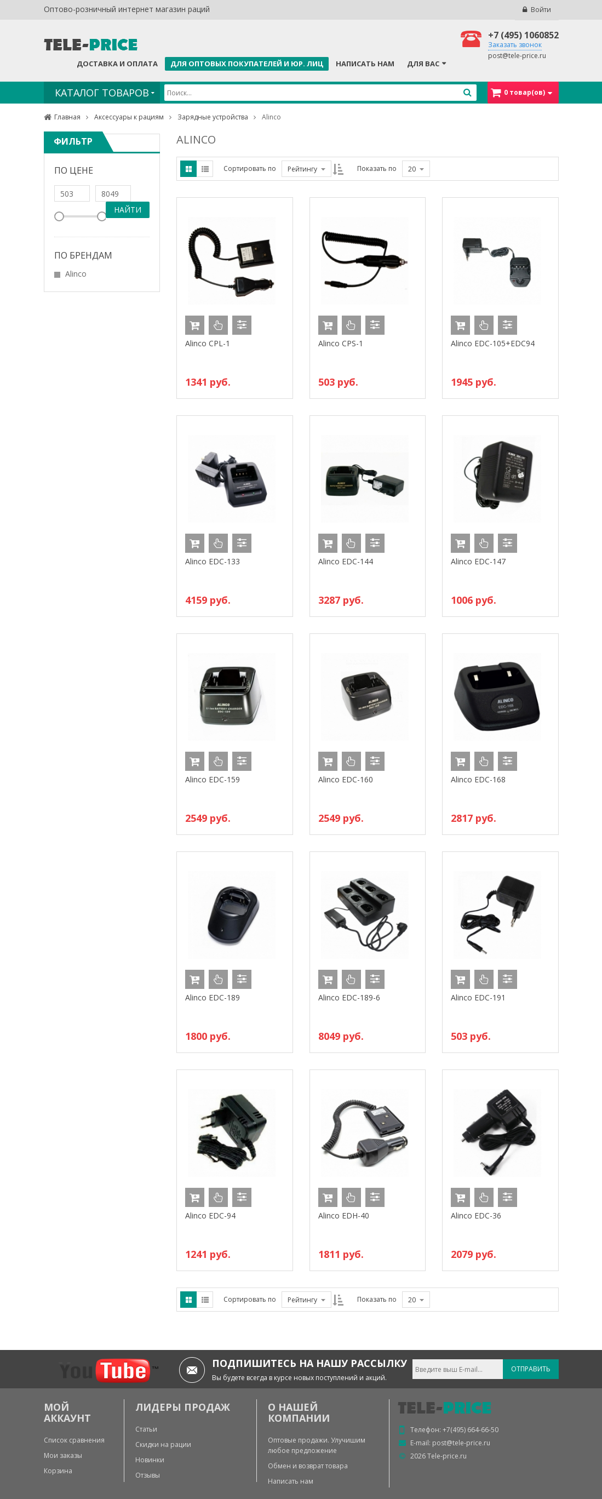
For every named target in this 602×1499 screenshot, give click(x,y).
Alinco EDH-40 (343, 1215)
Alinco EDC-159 (212, 779)
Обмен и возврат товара (308, 1466)
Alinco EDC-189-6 (349, 997)
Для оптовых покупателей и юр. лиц (246, 63)
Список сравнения (74, 1440)
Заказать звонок (515, 44)
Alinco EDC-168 (478, 779)
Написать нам (365, 63)
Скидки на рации (163, 1444)
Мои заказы (63, 1455)
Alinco (76, 273)
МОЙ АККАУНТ (67, 1412)
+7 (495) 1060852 (523, 35)
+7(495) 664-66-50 (470, 1429)
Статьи (146, 1429)
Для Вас (423, 63)
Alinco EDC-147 (478, 561)
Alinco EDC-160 (345, 779)
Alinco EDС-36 (476, 1215)
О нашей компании (299, 1412)
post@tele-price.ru (517, 55)
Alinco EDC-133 (212, 561)
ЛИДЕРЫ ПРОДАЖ (182, 1407)
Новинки (149, 1459)
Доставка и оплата (117, 63)
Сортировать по (249, 168)
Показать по (377, 168)
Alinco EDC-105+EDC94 (493, 343)
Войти (541, 9)
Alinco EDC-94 (210, 1215)
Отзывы (147, 1475)
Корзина (58, 1470)
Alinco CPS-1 (340, 343)
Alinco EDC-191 (478, 997)
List (205, 169)
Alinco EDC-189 (212, 997)
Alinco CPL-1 (207, 343)
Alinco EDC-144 (345, 561)
